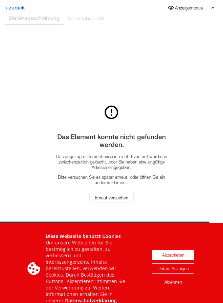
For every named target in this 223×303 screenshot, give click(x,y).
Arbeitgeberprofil (86, 18)
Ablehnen (173, 285)
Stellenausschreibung (34, 18)
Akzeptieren (173, 258)
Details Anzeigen (173, 272)
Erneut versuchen (111, 197)
